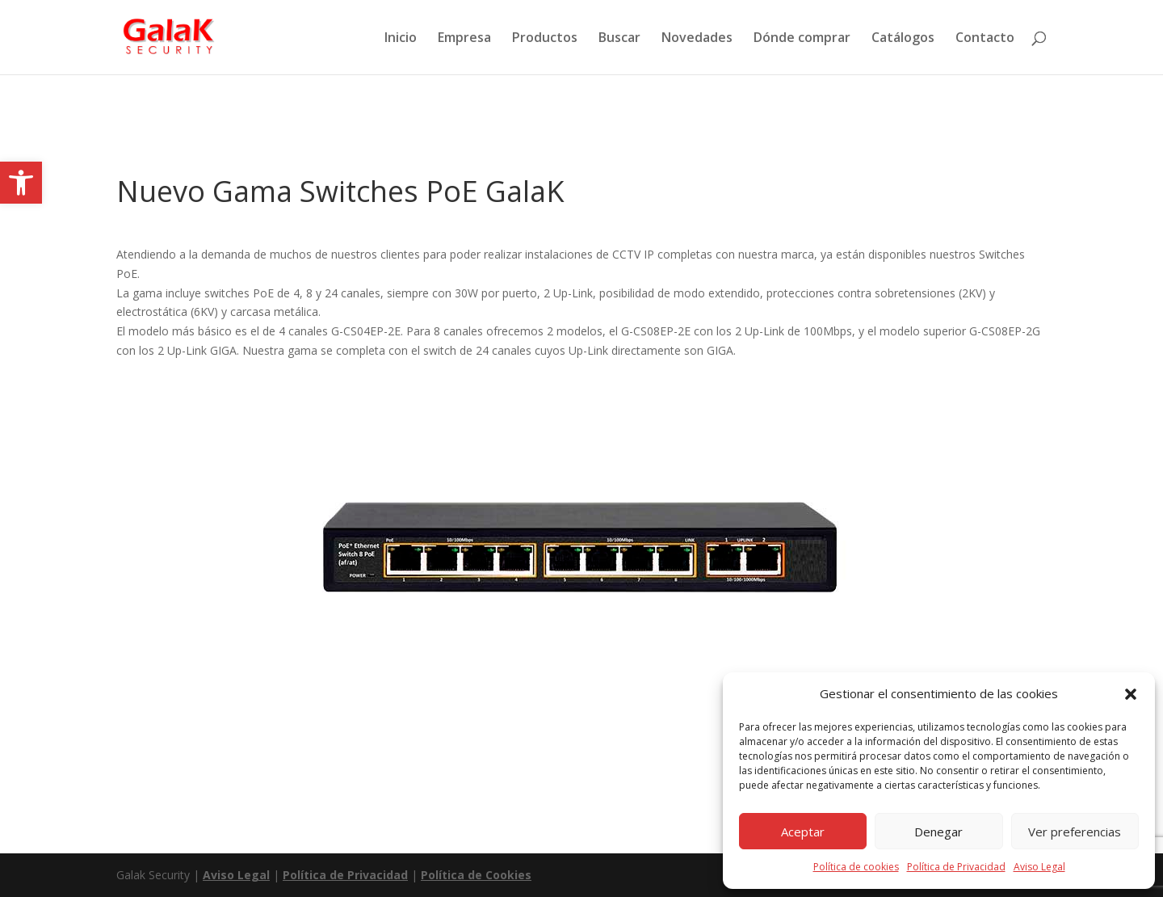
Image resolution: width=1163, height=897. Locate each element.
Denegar (938, 831)
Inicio (400, 39)
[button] (21, 183)
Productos (544, 39)
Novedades (697, 39)
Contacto (984, 39)
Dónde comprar (802, 39)
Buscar (619, 39)
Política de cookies (856, 867)
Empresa (464, 39)
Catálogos (902, 39)
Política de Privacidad (956, 867)
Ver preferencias (1074, 831)
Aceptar (803, 831)
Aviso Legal (1039, 867)
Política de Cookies (476, 874)
